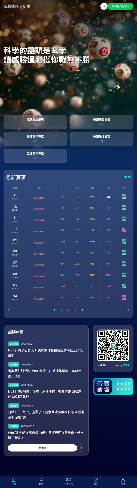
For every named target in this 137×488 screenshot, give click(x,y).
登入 (108, 196)
